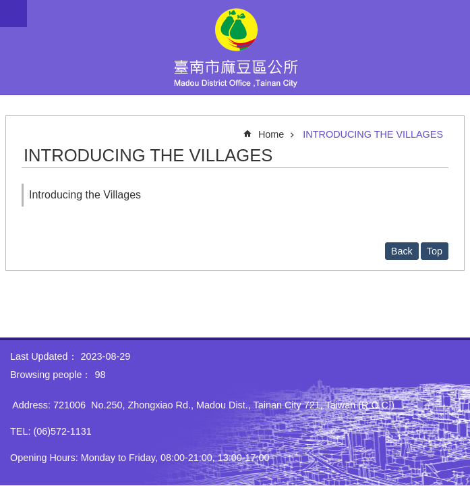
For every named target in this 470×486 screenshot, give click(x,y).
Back (402, 251)
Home (271, 134)
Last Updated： (44, 356)
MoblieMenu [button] (13, 13)
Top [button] (434, 251)
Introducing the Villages (85, 194)
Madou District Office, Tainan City (235, 47)
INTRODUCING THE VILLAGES (373, 134)
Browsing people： (50, 374)
